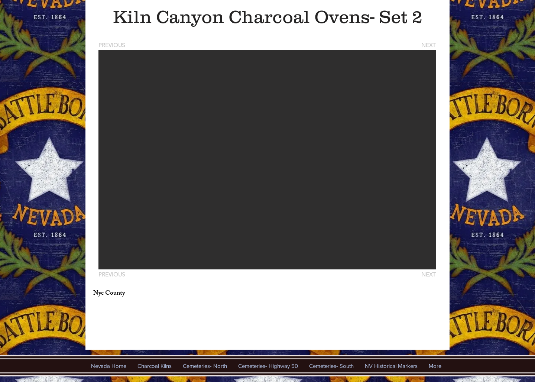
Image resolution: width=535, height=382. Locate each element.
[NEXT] (428, 45)
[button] (267, 159)
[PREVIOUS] (112, 45)
